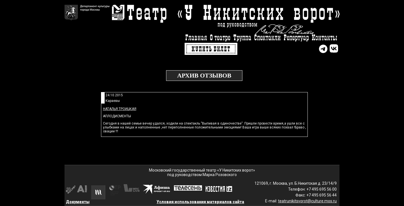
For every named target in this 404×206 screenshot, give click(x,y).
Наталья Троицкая (119, 109)
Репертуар (296, 37)
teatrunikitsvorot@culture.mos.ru (307, 201)
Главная (196, 37)
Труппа (242, 37)
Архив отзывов (204, 75)
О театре (220, 37)
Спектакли (267, 37)
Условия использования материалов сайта (200, 202)
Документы (77, 202)
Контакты (324, 37)
